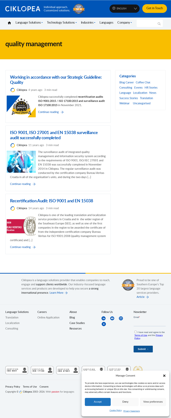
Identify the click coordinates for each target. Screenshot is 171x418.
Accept (98, 402)
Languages (106, 22)
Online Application (48, 336)
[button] (164, 375)
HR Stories (151, 87)
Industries (87, 22)
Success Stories (128, 98)
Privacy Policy (12, 405)
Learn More (56, 311)
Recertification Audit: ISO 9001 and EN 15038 (52, 215)
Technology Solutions (61, 22)
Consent (44, 405)
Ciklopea (23, 9)
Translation (146, 98)
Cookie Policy (116, 410)
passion (55, 410)
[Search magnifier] (159, 25)
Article (141, 315)
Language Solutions (28, 22)
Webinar (124, 103)
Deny (125, 402)
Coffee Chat (143, 82)
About (73, 330)
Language (125, 93)
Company (123, 22)
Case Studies (77, 342)
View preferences (152, 402)
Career (130, 82)
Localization (140, 93)
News (152, 93)
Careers (42, 330)
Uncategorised (141, 103)
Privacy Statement (131, 411)
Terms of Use (30, 405)
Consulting (125, 87)
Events (138, 87)
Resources (75, 347)
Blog (122, 82)
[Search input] (148, 23)
